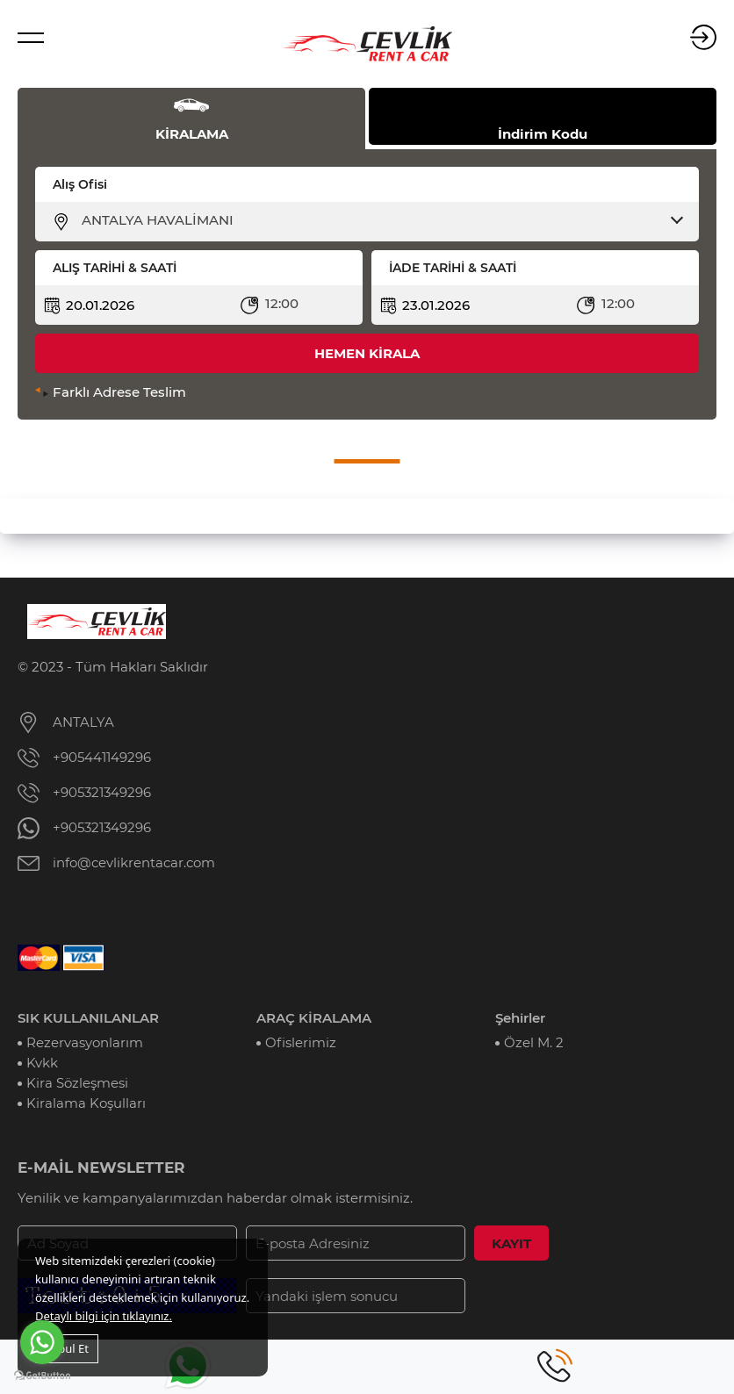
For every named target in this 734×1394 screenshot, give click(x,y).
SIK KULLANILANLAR (88, 1018)
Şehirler (520, 1018)
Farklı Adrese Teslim (119, 392)
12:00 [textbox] (282, 303)
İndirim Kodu (542, 134)
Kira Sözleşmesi (77, 1082)
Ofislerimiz (300, 1042)
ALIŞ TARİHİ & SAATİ (114, 268)
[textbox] (378, 220)
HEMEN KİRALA (367, 353)
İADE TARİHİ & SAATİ (452, 268)
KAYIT (511, 1243)
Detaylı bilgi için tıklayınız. (103, 1316)
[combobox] (378, 220)
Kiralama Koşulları (86, 1103)
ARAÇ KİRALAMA (313, 1018)
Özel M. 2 (534, 1042)
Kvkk (42, 1062)
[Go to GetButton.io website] (42, 1376)
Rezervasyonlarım (84, 1042)
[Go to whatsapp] (42, 1342)
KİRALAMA (191, 134)
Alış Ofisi (80, 184)
